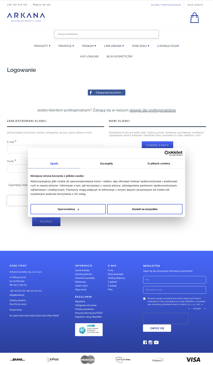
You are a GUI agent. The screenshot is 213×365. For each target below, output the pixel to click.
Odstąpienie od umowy (86, 305)
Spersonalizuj (68, 209)
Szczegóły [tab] (106, 163)
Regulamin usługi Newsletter (88, 317)
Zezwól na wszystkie (144, 209)
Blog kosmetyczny (120, 56)
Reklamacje (80, 282)
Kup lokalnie (89, 56)
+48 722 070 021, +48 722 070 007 (26, 291)
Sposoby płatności (83, 274)
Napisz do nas (42, 5)
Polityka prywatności (84, 309)
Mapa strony (80, 290)
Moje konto (195, 5)
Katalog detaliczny (116, 278)
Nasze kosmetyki (115, 274)
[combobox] (102, 34)
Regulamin (80, 301)
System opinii (81, 286)
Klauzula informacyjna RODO (88, 313)
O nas (110, 270)
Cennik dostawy (82, 270)
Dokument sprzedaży (85, 278)
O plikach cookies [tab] (159, 163)
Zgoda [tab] (54, 163)
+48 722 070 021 (17, 5)
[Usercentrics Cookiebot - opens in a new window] (167, 153)
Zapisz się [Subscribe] (157, 328)
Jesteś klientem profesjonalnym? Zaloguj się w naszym (106, 110)
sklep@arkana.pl (17, 295)
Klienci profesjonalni (166, 5)
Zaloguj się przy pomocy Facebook (106, 92)
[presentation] (165, 318)
